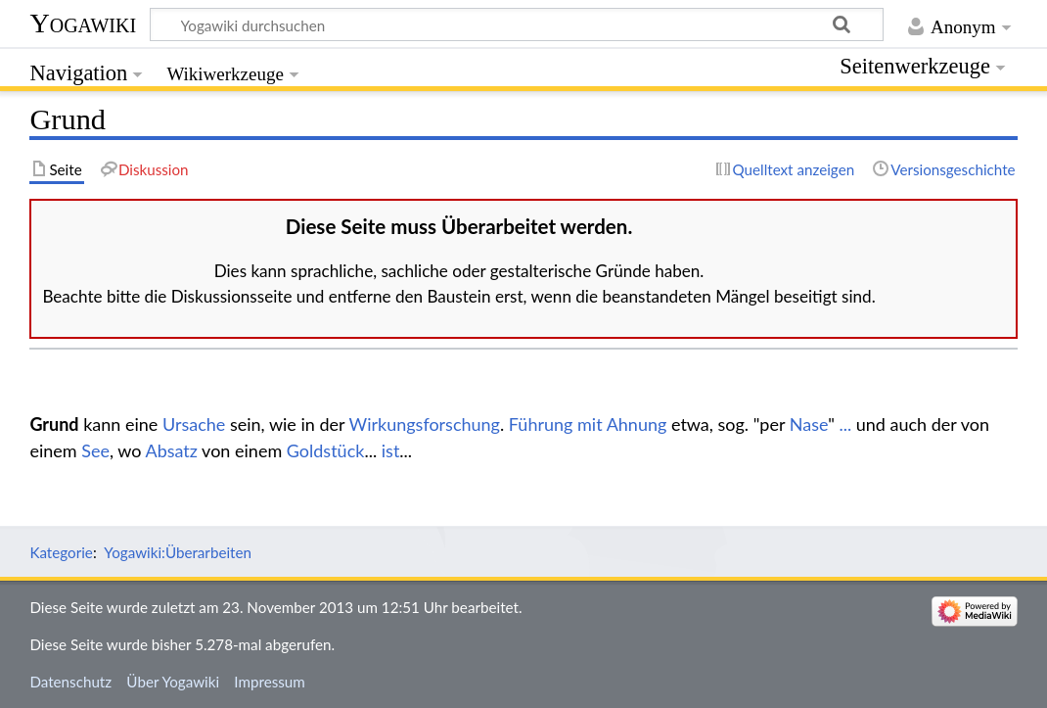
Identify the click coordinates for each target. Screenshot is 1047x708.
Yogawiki (82, 23)
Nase (809, 424)
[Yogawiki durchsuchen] (517, 24)
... (845, 424)
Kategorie (60, 552)
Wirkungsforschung (424, 424)
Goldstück (326, 450)
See (95, 450)
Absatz (171, 450)
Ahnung (637, 424)
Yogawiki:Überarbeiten (177, 552)
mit (590, 424)
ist (391, 450)
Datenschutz (70, 681)
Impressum (269, 681)
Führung (541, 424)
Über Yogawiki (172, 681)
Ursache (193, 424)
